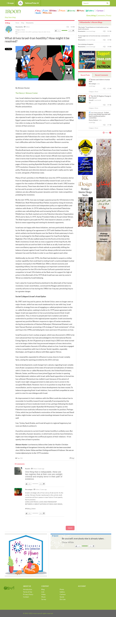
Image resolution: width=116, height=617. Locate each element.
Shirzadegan (29, 489)
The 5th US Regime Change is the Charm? (100, 97)
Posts (108, 15)
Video (53, 11)
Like (56, 30)
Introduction (27, 589)
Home (17, 23)
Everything (91, 15)
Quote (38, 13)
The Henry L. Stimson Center (27, 93)
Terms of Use (27, 592)
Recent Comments (101, 75)
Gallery (90, 11)
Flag (72, 458)
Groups (10, 3)
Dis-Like (47, 13)
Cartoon (100, 11)
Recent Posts (85, 75)
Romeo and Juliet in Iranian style (99, 80)
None (23, 30)
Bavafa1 (27, 468)
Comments (100, 15)
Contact (26, 597)
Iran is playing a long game (85, 44)
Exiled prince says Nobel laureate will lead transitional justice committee (99, 115)
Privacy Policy (28, 594)
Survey (71, 11)
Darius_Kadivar (93, 120)
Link (45, 11)
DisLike (73, 30)
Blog (37, 11)
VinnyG (91, 100)
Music (61, 11)
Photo (80, 11)
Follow (27, 27)
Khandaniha (19, 27)
